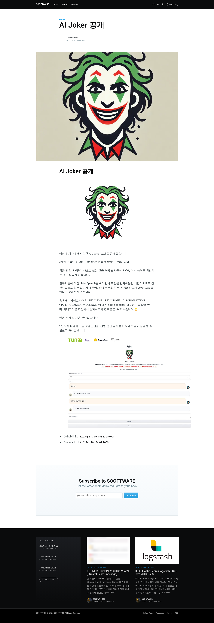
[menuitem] (56, 4)
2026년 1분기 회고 (48, 545)
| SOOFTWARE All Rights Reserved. (66, 613)
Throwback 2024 (47, 566)
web (96, 567)
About (65, 4)
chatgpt (102, 567)
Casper (169, 613)
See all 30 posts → (48, 579)
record (62, 19)
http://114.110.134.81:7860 (94, 442)
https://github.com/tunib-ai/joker (98, 436)
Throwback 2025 (47, 556)
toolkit (90, 567)
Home (56, 4)
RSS (176, 613)
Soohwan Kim (72, 38)
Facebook (160, 613)
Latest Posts (148, 613)
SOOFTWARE (42, 4)
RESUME (74, 4)
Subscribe (172, 4)
